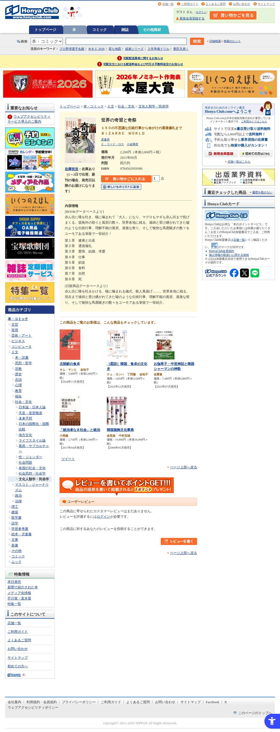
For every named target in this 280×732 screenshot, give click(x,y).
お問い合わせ (241, 3)
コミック (99, 30)
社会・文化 (23, 402)
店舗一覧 (168, 3)
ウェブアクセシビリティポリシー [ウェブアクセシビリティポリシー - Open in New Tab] (33, 707)
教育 (18, 391)
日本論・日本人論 (32, 407)
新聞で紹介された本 (23, 587)
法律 (18, 501)
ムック (16, 562)
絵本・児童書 (21, 534)
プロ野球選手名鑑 (71, 49)
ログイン (201, 12)
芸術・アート (21, 335)
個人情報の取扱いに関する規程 (229, 254)
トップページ (45, 30)
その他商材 (152, 30)
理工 (14, 507)
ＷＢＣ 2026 (96, 49)
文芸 (14, 325)
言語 (18, 380)
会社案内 (14, 702)
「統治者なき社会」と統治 (80, 430)
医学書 (16, 518)
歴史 (18, 374)
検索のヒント (232, 41)
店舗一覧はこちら (239, 161)
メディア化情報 (19, 593)
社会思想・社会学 (32, 473)
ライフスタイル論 (32, 440)
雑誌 (125, 30)
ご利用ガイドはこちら (254, 121)
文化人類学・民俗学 (34, 479)
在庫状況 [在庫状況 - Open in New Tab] (71, 169)
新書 (14, 545)
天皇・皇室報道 (30, 413)
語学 (14, 523)
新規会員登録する (192, 18)
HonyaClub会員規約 (221, 250)
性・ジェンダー (30, 457)
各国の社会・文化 (32, 468)
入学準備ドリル (158, 49)
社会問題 (25, 462)
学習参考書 (19, 529)
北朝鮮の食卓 (70, 364)
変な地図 (115, 49)
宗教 (18, 369)
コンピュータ (21, 347)
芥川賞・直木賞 (19, 598)
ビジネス (18, 341)
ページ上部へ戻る (183, 467)
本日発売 (14, 582)
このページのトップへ (255, 713)
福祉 (18, 396)
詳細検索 (215, 41)
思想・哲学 (23, 363)
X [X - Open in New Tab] (226, 702)
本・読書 (22, 358)
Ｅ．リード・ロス (112, 144)
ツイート (68, 459)
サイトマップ (266, 3)
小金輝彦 (132, 144)
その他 (16, 551)
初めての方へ (18, 666)
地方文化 (25, 435)
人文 (14, 352)
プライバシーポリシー (79, 702)
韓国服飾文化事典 (120, 430)
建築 (14, 512)
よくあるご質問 (216, 3)
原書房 (105, 139)
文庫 (14, 540)
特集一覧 (14, 604)
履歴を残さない (262, 192)
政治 (18, 495)
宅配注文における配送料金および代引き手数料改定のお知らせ (143, 64)
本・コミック (18, 319)
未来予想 (25, 418)
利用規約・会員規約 (41, 702)
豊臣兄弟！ (181, 49)
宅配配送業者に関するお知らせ (143, 58)
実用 (14, 330)
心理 (18, 385)
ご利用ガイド (189, 3)
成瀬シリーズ (134, 49)
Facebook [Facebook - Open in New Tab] (212, 702)
